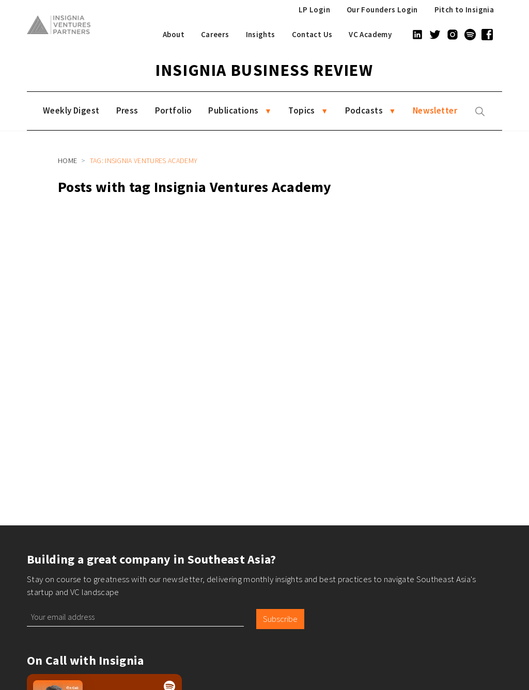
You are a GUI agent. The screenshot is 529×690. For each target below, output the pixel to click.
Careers (215, 34)
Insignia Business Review (264, 70)
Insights (260, 34)
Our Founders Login (382, 9)
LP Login (314, 9)
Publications (233, 110)
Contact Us (312, 34)
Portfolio (173, 110)
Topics (301, 110)
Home (67, 160)
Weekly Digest (71, 110)
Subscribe (280, 618)
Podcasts (364, 110)
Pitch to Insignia (464, 9)
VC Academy (370, 34)
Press (127, 110)
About (173, 34)
